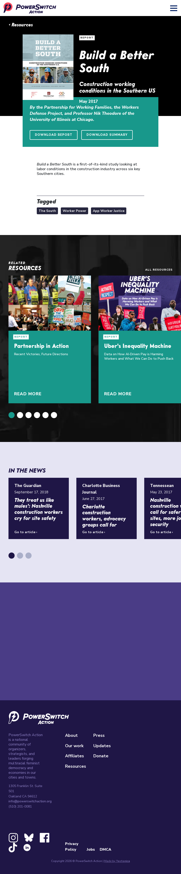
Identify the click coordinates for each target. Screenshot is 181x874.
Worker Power (74, 211)
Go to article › (25, 532)
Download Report (53, 135)
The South (47, 211)
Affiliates (74, 756)
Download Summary (107, 135)
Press (99, 735)
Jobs (91, 849)
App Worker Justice (108, 211)
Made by (117, 861)
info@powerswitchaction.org (30, 801)
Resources (75, 766)
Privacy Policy (71, 846)
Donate (100, 756)
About (71, 735)
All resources (159, 270)
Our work (74, 746)
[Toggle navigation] (174, 8)
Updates (102, 746)
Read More (27, 394)
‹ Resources (20, 25)
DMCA (105, 849)
